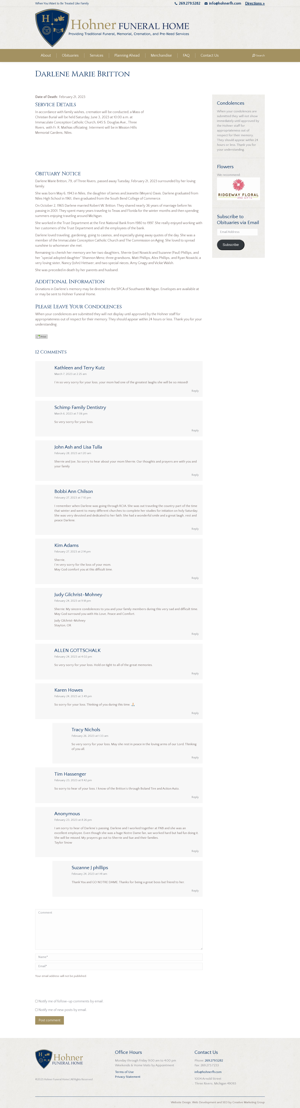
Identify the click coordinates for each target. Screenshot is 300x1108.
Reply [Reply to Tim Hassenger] (195, 797)
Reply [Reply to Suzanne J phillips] (195, 890)
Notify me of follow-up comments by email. (71, 1001)
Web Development (204, 1102)
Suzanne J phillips (90, 868)
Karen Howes (68, 690)
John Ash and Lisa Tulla (78, 447)
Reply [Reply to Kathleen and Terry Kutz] (195, 390)
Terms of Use (124, 1072)
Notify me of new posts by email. (62, 1010)
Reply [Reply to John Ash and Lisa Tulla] (195, 474)
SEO (225, 1102)
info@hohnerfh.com (225, 3)
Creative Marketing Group (248, 1102)
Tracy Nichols (86, 730)
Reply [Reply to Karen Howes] (195, 713)
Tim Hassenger (70, 774)
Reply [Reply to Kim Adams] (195, 578)
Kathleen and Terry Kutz (79, 368)
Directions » (255, 3)
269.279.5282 (189, 3)
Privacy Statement (127, 1077)
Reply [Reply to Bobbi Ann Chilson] (195, 528)
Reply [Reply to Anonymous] (195, 851)
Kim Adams (66, 545)
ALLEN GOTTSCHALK (77, 650)
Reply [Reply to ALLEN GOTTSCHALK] (195, 673)
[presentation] (61, 989)
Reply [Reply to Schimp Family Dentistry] (195, 430)
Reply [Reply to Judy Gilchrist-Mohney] (195, 634)
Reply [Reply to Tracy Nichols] (195, 757)
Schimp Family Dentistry (80, 407)
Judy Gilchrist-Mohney (78, 594)
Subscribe (231, 245)
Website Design (181, 1102)
